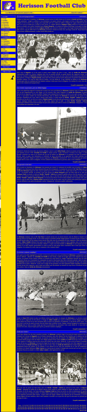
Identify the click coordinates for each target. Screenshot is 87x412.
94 (39, 409)
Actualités (4, 39)
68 (63, 407)
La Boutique (5, 22)
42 (18, 407)
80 (84, 407)
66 (59, 407)
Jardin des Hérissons (80, 72)
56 (42, 407)
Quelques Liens (5, 64)
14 (39, 405)
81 (85, 407)
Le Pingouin (4, 55)
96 (42, 409)
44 (22, 407)
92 (35, 409)
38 (80, 405)
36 (77, 405)
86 (25, 409)
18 (46, 405)
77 (78, 407)
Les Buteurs (4, 44)
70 (66, 407)
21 (51, 405)
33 (72, 405)
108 (69, 409)
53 (37, 407)
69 (65, 407)
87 (27, 409)
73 (72, 407)
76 (77, 407)
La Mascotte (5, 24)
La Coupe (4, 51)
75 (75, 407)
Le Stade (3, 19)
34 (73, 405)
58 (46, 407)
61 (51, 407)
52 (35, 407)
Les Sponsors (5, 25)
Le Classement (5, 43)
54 (39, 407)
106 (64, 409)
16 (42, 405)
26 (59, 405)
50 (32, 407)
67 (61, 407)
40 (84, 405)
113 (81, 409)
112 (78, 409)
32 (70, 405)
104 (59, 409)
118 (85, 410)
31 (68, 405)
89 (30, 409)
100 (50, 409)
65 (58, 407)
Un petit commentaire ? (80, 162)
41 (85, 405)
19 (47, 405)
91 (34, 409)
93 (37, 409)
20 (49, 405)
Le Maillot (4, 20)
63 (54, 407)
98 (46, 409)
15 (41, 405)
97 (44, 409)
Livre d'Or (4, 63)
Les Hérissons (5, 32)
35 (75, 405)
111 (76, 409)
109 (71, 409)
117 (83, 410)
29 (65, 405)
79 (82, 407)
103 (57, 409)
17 (44, 405)
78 (80, 407)
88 (28, 409)
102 (54, 409)
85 (23, 409)
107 (67, 409)
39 (82, 405)
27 (61, 405)
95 (40, 409)
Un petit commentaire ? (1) (79, 85)
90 (32, 409)
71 (68, 407)
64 (56, 407)
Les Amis (4, 61)
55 (41, 407)
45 (23, 407)
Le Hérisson (4, 57)
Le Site (3, 49)
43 (20, 407)
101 (52, 409)
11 (34, 405)
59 (47, 407)
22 (53, 405)
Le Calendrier (5, 41)
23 (54, 405)
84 (21, 409)
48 (28, 407)
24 (56, 405)
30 (66, 405)
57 (44, 407)
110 (74, 409)
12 (35, 405)
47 (27, 407)
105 (62, 409)
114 (83, 409)
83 (20, 409)
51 (34, 407)
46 (25, 407)
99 (47, 409)
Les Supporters (5, 27)
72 (70, 407)
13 (37, 405)
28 (63, 405)
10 (32, 405)
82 (18, 409)
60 (49, 407)
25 (58, 405)
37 (78, 405)
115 (85, 409)
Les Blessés (4, 35)
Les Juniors (4, 33)
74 (73, 407)
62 (53, 407)
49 (30, 407)
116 (81, 410)
